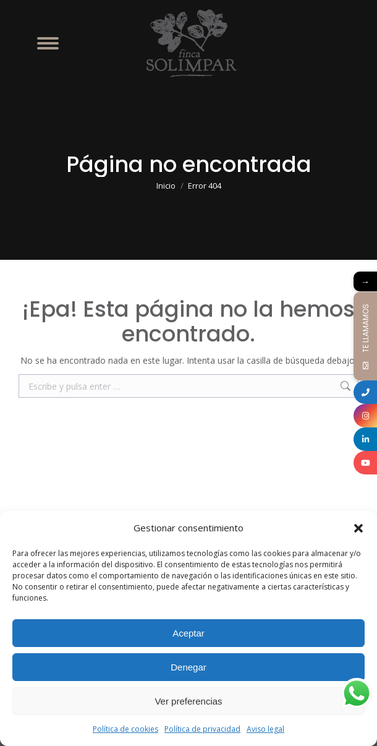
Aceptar (188, 633)
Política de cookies (125, 729)
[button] (358, 528)
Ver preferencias (188, 701)
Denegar (188, 667)
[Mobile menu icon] (48, 43)
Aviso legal (265, 729)
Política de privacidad (202, 729)
